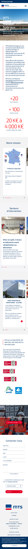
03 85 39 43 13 (14, 528)
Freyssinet (9, 80)
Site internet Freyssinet (14, 534)
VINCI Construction (17, 82)
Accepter (14, 545)
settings (20, 542)
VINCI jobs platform (12, 422)
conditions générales (13, 481)
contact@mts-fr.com (14, 526)
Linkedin (14, 515)
